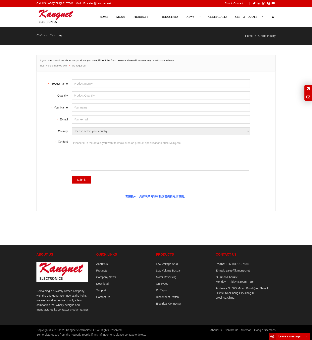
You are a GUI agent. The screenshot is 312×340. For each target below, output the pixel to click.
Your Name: (60, 107)
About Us (102, 264)
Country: (63, 131)
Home (104, 16)
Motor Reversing (166, 277)
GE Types (162, 283)
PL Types (162, 290)
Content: (62, 141)
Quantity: (63, 95)
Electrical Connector (168, 303)
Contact (238, 3)
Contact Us (103, 297)
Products (101, 270)
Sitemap (246, 330)
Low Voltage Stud (167, 264)
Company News (106, 277)
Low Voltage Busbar (168, 270)
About (228, 3)
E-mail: (63, 119)
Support (101, 290)
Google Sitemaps (265, 330)
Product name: (58, 83)
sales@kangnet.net (237, 270)
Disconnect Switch (167, 297)
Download (102, 283)
